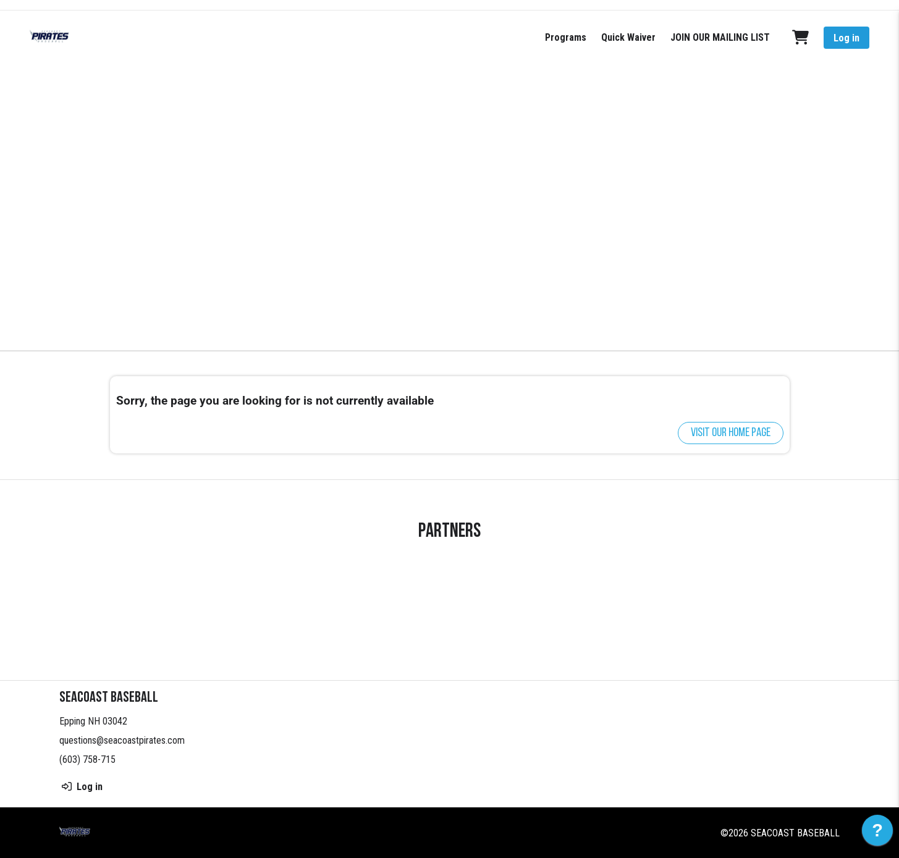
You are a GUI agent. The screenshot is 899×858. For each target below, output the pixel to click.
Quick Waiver (628, 37)
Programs (565, 37)
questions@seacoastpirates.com (122, 740)
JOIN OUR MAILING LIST (720, 37)
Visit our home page (730, 433)
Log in (846, 38)
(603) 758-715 (87, 759)
